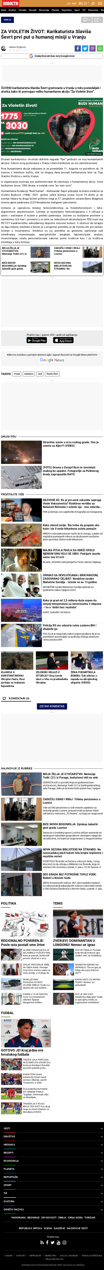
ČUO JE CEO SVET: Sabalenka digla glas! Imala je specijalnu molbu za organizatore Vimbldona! (88, 998)
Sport (77, 10)
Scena (48, 1228)
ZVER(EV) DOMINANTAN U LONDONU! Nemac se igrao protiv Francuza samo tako (74, 945)
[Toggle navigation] (100, 3)
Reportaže (67, 10)
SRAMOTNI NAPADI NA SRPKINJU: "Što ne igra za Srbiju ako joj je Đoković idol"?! (88, 968)
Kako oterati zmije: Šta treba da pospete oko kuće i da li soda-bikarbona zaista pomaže (71, 527)
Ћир (74, 3)
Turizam (89, 1217)
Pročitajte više (12, 494)
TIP (84, 10)
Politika (8, 903)
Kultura (53, 1201)
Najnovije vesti (77, 1228)
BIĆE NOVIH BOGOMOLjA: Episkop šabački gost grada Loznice (14, 267)
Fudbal (7, 1013)
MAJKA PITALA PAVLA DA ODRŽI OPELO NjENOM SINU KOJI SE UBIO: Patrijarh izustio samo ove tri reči (71, 554)
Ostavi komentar (52, 706)
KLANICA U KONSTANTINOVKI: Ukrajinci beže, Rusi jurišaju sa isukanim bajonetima (13, 679)
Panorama (93, 10)
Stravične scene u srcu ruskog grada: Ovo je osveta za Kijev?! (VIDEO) (71, 444)
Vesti (3, 10)
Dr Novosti (48, 1217)
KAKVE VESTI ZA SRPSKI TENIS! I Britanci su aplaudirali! (87, 982)
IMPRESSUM (35, 1255)
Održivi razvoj (53, 1210)
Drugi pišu (8, 437)
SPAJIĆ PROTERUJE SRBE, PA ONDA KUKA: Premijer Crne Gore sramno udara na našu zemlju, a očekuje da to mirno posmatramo (36, 968)
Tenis (57, 903)
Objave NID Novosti (54, 1259)
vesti (40, 374)
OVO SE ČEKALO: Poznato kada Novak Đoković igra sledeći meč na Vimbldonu (88, 953)
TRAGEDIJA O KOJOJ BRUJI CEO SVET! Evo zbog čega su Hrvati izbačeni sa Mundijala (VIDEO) (36, 1107)
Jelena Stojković (17, 47)
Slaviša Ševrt (52, 374)
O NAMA (9, 1255)
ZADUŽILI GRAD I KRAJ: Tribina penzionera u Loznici (67, 251)
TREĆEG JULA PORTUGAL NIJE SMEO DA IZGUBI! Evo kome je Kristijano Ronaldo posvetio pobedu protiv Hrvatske (36, 1063)
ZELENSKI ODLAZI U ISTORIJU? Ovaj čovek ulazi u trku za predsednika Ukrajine (52, 677)
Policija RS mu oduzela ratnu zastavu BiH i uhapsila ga (69, 627)
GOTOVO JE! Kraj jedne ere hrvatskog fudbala (22, 1052)
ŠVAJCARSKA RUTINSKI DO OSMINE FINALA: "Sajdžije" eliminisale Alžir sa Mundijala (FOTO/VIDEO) (36, 1093)
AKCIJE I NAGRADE (69, 1255)
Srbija (7, 19)
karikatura (28, 374)
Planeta (55, 10)
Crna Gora (75, 1217)
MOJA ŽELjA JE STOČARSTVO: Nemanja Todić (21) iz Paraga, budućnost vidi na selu (15, 254)
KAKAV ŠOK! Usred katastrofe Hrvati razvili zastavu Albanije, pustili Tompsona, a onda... (35, 1078)
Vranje (17, 374)
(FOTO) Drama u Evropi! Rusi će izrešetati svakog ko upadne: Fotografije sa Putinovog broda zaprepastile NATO (71, 471)
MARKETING (50, 1255)
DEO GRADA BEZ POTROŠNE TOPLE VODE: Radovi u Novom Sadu (70, 876)
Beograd (33, 1217)
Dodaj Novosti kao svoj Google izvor (52, 56)
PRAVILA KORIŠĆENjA (92, 1255)
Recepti (32, 10)
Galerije (59, 1228)
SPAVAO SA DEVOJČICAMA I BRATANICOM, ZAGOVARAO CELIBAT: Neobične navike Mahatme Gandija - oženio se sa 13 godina (71, 579)
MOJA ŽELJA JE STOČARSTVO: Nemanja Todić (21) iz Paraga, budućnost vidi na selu (70, 775)
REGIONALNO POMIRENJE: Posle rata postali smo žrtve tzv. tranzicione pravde (23, 945)
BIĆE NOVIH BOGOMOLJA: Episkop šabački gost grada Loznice (70, 826)
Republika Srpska (30, 1228)
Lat (69, 3)
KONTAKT (21, 1255)
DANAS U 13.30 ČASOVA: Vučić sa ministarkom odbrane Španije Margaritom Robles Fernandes (35, 998)
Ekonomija (44, 10)
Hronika (22, 10)
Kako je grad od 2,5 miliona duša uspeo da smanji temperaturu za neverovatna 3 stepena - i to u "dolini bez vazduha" (72, 604)
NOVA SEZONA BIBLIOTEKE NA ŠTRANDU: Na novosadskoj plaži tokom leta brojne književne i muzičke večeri (73, 853)
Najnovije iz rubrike (16, 768)
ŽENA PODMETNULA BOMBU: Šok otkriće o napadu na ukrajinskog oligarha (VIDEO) (84, 677)
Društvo (12, 10)
